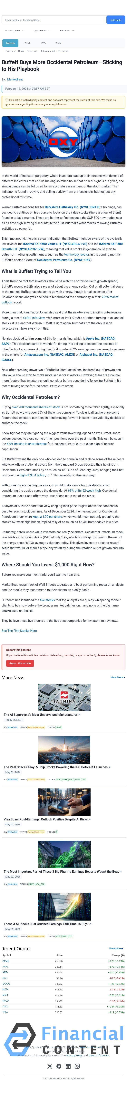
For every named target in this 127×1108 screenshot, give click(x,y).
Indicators (65, 30)
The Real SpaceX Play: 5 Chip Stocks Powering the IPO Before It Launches (57, 767)
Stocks (28, 43)
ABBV (31, 884)
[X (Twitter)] (50, 1066)
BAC (5, 978)
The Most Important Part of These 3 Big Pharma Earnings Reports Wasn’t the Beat (63, 871)
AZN (37, 884)
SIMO (64, 936)
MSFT (5, 995)
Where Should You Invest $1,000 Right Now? (48, 564)
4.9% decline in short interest (27, 444)
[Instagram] (77, 1066)
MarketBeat (12, 727)
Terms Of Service (98, 1055)
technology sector (76, 254)
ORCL (6, 1006)
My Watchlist (40, 30)
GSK (42, 884)
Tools (58, 43)
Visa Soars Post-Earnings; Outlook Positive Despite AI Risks (47, 819)
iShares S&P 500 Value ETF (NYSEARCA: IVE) (55, 244)
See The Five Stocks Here (19, 631)
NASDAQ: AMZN (62, 354)
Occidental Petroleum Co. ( (56, 260)
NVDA (77, 780)
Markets (10, 43)
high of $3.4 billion (32, 475)
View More (117, 677)
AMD (58, 780)
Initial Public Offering (36, 780)
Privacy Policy (74, 1055)
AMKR (64, 780)
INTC (71, 780)
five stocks (47, 600)
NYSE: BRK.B (90, 207)
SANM (58, 727)
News (21, 50)
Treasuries (63, 50)
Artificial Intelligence (36, 727)
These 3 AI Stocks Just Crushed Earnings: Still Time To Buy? (47, 924)
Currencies (32, 50)
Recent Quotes (12, 30)
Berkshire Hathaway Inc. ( (63, 207)
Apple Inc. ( (94, 338)
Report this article (20, 663)
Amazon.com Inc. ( (37, 354)
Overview (10, 50)
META (6, 989)
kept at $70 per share (47, 517)
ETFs (43, 43)
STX (70, 936)
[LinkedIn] (68, 1066)
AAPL (5, 966)
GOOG (6, 983)
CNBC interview (33, 318)
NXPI (58, 936)
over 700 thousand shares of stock (36, 407)
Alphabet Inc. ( (90, 354)
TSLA (5, 1012)
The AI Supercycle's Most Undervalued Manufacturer (42, 715)
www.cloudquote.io (91, 1047)
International (48, 50)
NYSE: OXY (82, 260)
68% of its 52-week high (84, 490)
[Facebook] (59, 1066)
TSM (83, 780)
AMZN (6, 961)
